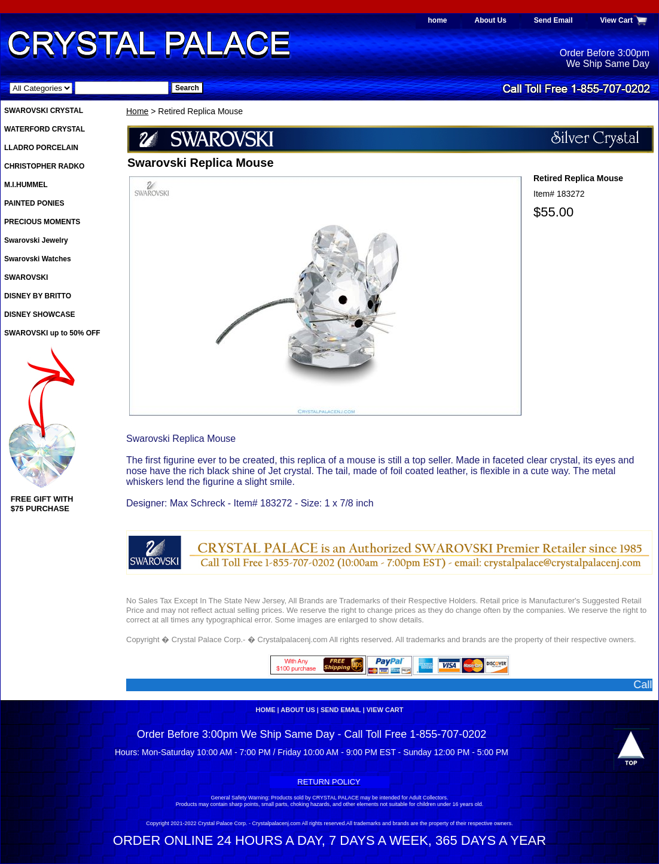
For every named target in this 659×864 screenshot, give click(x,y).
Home (137, 111)
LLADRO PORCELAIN (41, 148)
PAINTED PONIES (34, 203)
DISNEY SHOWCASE (39, 314)
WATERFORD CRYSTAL (44, 129)
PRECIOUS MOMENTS (42, 222)
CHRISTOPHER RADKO (44, 166)
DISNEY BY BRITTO (37, 296)
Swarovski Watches (37, 259)
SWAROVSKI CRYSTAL (43, 110)
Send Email (553, 20)
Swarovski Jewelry (36, 240)
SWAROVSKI (26, 277)
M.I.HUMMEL (26, 185)
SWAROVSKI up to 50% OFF (52, 333)
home (437, 20)
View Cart (616, 20)
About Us (491, 20)
